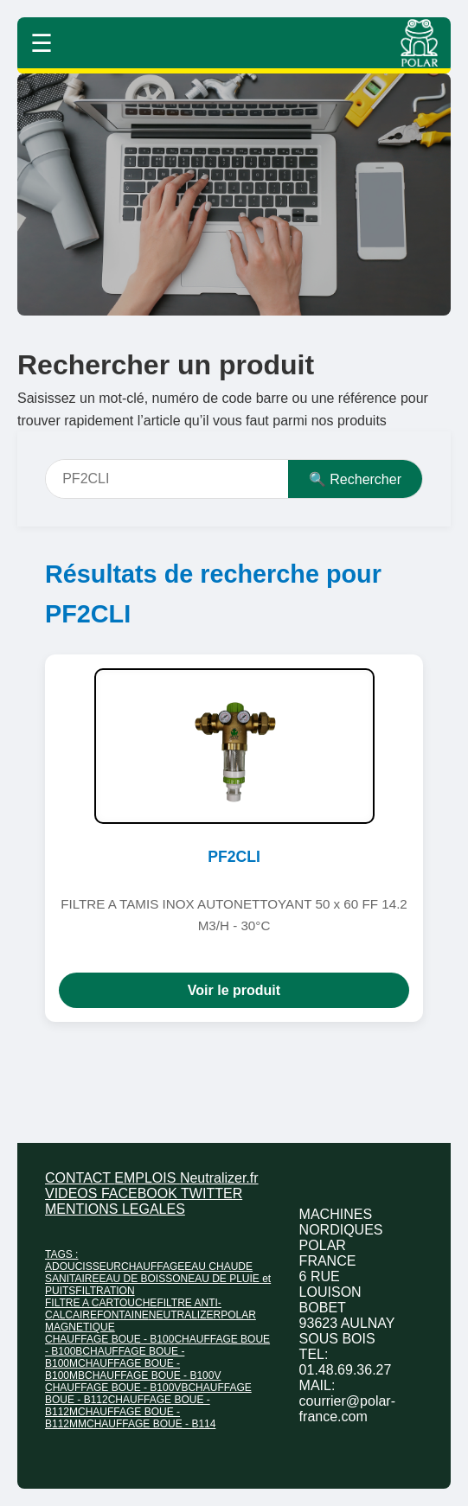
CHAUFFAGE (152, 1266)
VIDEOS (73, 1193)
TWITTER (211, 1193)
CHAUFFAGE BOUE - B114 (151, 1424)
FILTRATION (104, 1291)
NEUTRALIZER (185, 1315)
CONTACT (79, 1178)
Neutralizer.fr (219, 1178)
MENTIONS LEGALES (115, 1209)
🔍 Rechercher (355, 479)
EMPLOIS (147, 1178)
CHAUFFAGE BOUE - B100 (109, 1339)
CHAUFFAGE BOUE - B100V (153, 1375)
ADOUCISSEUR (83, 1266)
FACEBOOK (141, 1193)
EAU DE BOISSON (143, 1279)
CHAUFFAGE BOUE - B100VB (116, 1388)
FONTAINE (123, 1315)
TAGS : (61, 1254)
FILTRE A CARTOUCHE (101, 1303)
